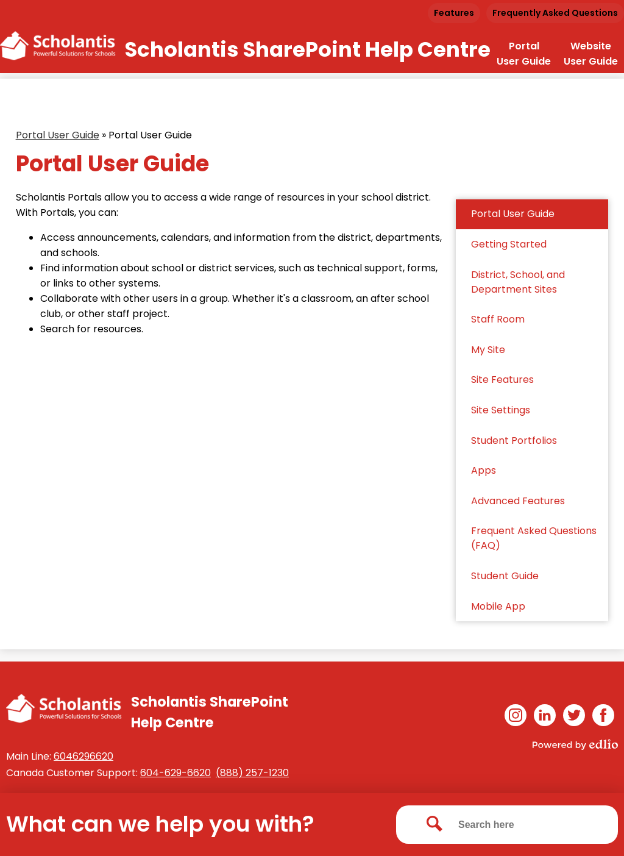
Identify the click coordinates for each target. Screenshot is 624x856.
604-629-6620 (175, 773)
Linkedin (545, 717)
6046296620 (83, 756)
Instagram (515, 717)
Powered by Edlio (575, 744)
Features (454, 13)
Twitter (574, 717)
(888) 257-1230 (252, 773)
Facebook (603, 717)
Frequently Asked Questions (555, 13)
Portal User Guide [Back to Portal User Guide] (57, 135)
